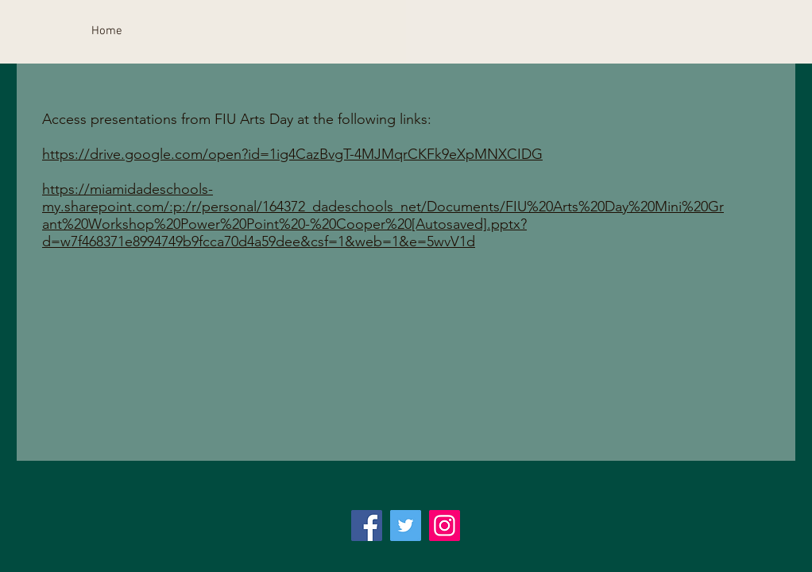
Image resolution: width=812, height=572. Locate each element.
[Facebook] (366, 525)
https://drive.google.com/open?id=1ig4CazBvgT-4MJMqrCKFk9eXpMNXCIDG (292, 154)
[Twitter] (405, 525)
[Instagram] (444, 525)
